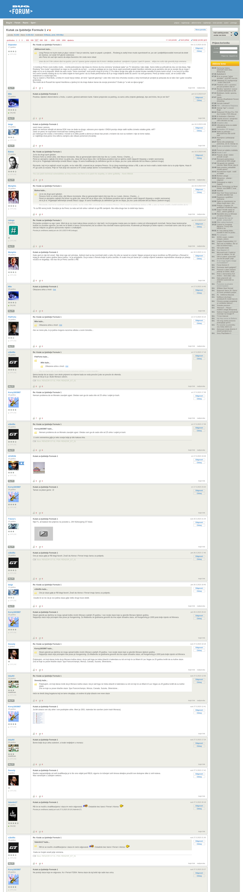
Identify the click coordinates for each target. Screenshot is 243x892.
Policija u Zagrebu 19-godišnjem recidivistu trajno (227, 206)
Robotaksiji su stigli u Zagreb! (225, 183)
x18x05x (12, 352)
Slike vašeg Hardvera (225, 222)
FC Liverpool (221, 235)
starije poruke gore (200, 40)
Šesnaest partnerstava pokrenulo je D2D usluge (226, 160)
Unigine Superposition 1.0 (226, 241)
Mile (10, 94)
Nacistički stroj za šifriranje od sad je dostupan (227, 215)
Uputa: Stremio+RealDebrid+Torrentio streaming (227, 99)
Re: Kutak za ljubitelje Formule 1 (47, 45)
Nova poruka (200, 30)
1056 (64, 40)
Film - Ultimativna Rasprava (227, 106)
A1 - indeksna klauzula (225, 295)
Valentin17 (13, 802)
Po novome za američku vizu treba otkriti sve (226, 326)
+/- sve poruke (171, 40)
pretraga (233, 23)
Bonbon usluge (222, 176)
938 (41, 40)
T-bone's (12, 519)
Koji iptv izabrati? (223, 103)
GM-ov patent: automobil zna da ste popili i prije (226, 257)
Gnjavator (12, 45)
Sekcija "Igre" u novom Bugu (225, 109)
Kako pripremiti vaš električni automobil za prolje (225, 280)
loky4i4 (11, 676)
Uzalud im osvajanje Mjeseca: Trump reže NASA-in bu (225, 226)
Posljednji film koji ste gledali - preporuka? (225, 219)
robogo (11, 220)
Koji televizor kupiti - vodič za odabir (226, 172)
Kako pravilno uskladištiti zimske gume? (226, 168)
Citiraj (199, 51)
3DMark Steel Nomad (225, 288)
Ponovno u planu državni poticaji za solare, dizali (226, 270)
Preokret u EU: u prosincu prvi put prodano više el (226, 85)
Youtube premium (223, 305)
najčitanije (207, 23)
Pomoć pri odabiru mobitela (227, 150)
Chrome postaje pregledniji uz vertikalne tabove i (227, 302)
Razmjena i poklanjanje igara (225, 138)
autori (226, 23)
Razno (25, 23)
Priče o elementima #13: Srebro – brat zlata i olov (226, 275)
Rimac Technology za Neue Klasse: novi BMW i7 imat (227, 187)
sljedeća (70, 40)
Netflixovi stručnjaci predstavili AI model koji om (227, 298)
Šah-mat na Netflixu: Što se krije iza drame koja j (227, 244)
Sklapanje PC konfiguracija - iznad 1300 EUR (227, 81)
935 (27, 40)
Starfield (220, 191)
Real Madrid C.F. (223, 250)
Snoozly (12, 644)
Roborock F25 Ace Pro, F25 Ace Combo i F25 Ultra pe (227, 113)
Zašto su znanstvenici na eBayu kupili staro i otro (226, 202)
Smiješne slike (222, 123)
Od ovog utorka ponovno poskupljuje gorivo (226, 322)
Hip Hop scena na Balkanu (227, 318)
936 (32, 40)
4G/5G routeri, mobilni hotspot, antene (225, 238)
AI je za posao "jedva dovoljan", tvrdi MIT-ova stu (227, 77)
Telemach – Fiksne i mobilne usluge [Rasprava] (227, 308)
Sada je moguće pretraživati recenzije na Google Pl (227, 313)
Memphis (12, 186)
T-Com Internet (222, 316)
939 (45, 40)
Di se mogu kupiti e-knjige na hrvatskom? (226, 262)
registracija (185, 23)
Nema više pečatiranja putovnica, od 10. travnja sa (227, 143)
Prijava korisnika (221, 43)
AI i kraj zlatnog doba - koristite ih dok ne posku (226, 231)
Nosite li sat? (222, 152)
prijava (176, 23)
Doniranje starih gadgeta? (226, 267)
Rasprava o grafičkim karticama (225, 198)
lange (10, 124)
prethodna (11, 40)
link (54, 290)
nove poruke (217, 23)
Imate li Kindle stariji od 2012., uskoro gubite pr (225, 210)
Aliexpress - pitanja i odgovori (224, 179)
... (24, 40)
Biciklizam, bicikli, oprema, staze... (227, 94)
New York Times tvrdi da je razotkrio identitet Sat (227, 194)
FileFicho (12, 317)
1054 (53, 40)
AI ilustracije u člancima (226, 116)
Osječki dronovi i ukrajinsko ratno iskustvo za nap (227, 119)
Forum (17, 23)
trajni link (191, 88)
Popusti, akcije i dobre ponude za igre (225, 156)
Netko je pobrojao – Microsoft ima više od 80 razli (226, 133)
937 (36, 40)
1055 (58, 40)
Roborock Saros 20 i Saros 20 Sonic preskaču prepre (227, 291)
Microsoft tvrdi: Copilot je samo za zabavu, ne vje (226, 253)
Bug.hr (9, 23)
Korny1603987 (14, 392)
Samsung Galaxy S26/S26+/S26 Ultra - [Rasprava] (225, 70)
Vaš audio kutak (223, 248)
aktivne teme (196, 23)
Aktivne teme (219, 64)
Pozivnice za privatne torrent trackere (225, 285)
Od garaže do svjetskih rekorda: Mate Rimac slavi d (227, 164)
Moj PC (11, 88)
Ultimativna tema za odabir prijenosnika (227, 126)
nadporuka (201, 88)
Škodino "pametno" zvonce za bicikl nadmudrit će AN (227, 90)
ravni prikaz (185, 40)
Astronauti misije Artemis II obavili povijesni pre (227, 330)
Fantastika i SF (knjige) (225, 129)
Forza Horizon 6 (223, 265)
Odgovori (199, 48)
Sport (33, 23)
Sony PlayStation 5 (224, 333)
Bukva (11, 152)
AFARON (12, 456)
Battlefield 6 (221, 74)
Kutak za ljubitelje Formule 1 (45, 94)
